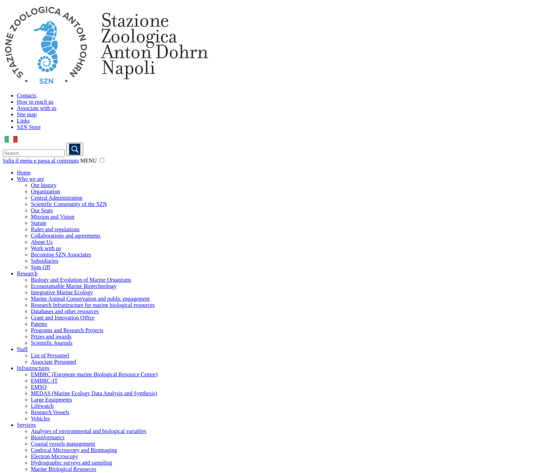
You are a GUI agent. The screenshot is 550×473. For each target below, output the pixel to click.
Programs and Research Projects (67, 330)
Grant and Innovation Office (62, 318)
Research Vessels (50, 412)
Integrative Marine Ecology (62, 292)
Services (26, 425)
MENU (88, 161)
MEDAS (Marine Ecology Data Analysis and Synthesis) (94, 393)
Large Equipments (51, 400)
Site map (26, 114)
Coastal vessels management (63, 444)
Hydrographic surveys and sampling (71, 463)
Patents (39, 324)
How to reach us (35, 102)
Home (24, 173)
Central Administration (56, 198)
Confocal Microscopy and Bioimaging (74, 450)
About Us (42, 242)
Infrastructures (33, 368)
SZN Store (29, 127)
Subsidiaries (44, 261)
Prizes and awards (51, 337)
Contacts (26, 95)
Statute (38, 223)
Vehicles (40, 418)
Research (27, 273)
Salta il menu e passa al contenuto (41, 161)
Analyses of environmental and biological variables (88, 431)
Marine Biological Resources (63, 469)
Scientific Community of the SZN (69, 204)
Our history (43, 185)
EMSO (38, 387)
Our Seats (42, 210)
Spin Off (40, 267)
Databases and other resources (65, 311)
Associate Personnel (53, 362)
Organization (45, 191)
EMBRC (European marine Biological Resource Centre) (94, 374)
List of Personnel (50, 355)
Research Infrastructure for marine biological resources (93, 305)
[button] (102, 160)
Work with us (46, 248)
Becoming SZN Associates (61, 255)
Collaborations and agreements (65, 236)
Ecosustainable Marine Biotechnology (73, 286)
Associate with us (36, 108)
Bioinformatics (48, 437)
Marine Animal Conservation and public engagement (90, 299)
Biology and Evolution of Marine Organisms (81, 280)
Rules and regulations (55, 229)
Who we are (30, 179)
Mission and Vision (52, 217)
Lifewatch (42, 406)
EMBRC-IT (44, 381)
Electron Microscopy (54, 456)
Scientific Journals (52, 343)
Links (23, 121)
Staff (22, 349)
